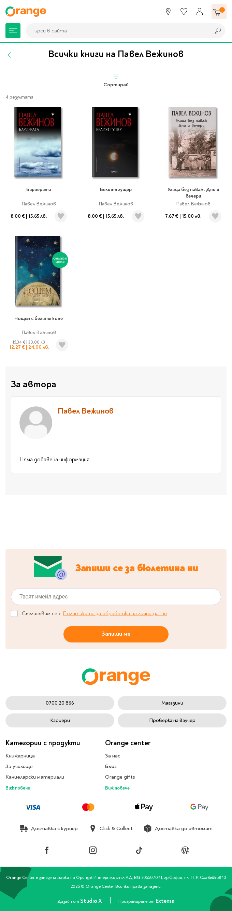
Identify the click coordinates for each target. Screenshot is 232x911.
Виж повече (17, 788)
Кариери (60, 720)
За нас (112, 755)
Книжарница (20, 755)
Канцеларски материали (34, 776)
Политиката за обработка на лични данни (115, 613)
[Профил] (199, 11)
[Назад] (9, 55)
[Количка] (219, 11)
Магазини (172, 703)
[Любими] (184, 11)
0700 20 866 (60, 703)
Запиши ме (116, 634)
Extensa (165, 901)
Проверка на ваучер (172, 720)
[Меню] (12, 30)
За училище (19, 766)
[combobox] (116, 30)
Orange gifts (120, 776)
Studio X (91, 901)
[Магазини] (168, 11)
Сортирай (116, 80)
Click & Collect (111, 828)
